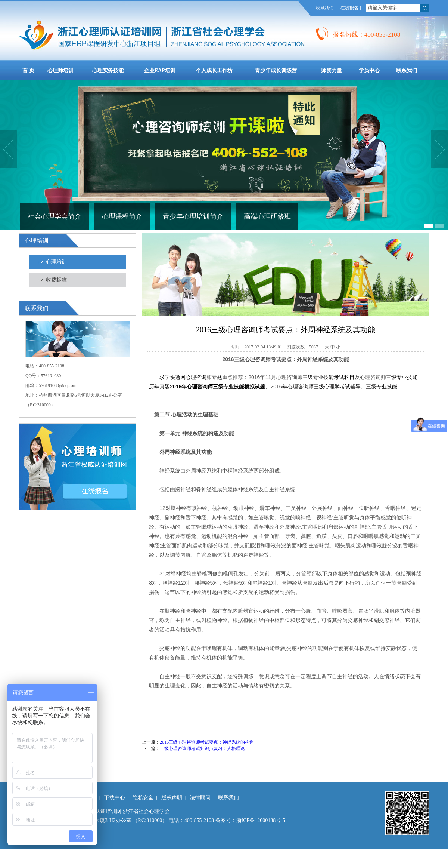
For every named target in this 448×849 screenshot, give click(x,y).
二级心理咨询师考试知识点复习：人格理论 (202, 748)
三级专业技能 (381, 387)
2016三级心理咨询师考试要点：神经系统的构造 (207, 742)
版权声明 (171, 797)
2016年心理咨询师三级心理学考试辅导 (315, 387)
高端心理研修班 (267, 216)
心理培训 (56, 262)
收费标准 (56, 280)
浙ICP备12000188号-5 (260, 820)
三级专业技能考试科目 (328, 377)
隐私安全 (143, 797)
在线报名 (349, 7)
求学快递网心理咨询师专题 (190, 377)
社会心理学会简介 (54, 216)
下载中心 (114, 797)
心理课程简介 (122, 216)
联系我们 (228, 797)
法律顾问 (200, 797)
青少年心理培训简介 (193, 216)
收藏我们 (325, 7)
